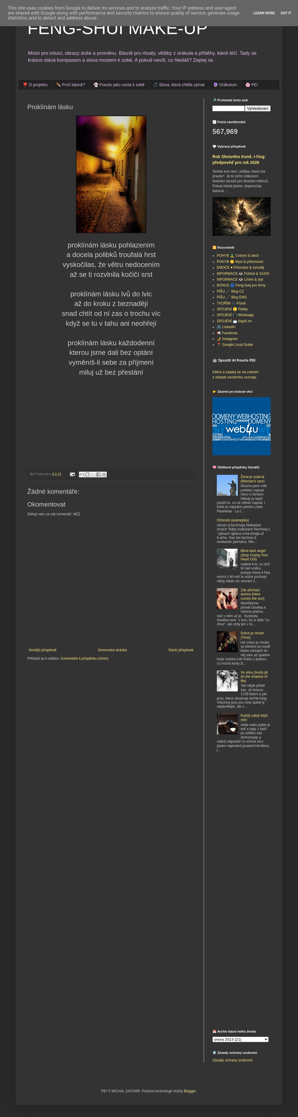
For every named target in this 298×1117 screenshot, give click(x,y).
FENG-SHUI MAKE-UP (117, 28)
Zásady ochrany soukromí (232, 1060)
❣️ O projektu (35, 84)
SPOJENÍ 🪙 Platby (232, 309)
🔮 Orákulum (225, 84)
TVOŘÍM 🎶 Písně (231, 303)
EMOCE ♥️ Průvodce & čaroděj (240, 267)
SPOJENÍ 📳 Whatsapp (235, 315)
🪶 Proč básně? (70, 84)
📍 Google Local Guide (235, 345)
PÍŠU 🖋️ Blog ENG (232, 297)
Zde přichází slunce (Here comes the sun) (253, 594)
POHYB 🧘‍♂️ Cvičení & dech (238, 256)
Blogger (190, 1091)
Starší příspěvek (181, 650)
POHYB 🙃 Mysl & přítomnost (240, 262)
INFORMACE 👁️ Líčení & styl (240, 279)
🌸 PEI (251, 84)
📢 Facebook (227, 333)
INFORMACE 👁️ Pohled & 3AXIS (243, 274)
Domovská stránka (112, 650)
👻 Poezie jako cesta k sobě (119, 84)
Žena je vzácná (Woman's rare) (253, 479)
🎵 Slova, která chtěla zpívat (179, 84)
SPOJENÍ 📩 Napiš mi (234, 321)
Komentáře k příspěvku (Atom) (84, 658)
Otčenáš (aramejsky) (233, 520)
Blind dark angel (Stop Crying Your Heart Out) (254, 555)
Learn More (264, 13)
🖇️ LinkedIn (226, 327)
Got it (286, 13)
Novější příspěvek (42, 650)
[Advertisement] (248, 799)
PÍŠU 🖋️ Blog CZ (230, 291)
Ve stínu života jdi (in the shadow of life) (254, 676)
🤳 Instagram (227, 339)
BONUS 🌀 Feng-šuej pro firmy (241, 285)
